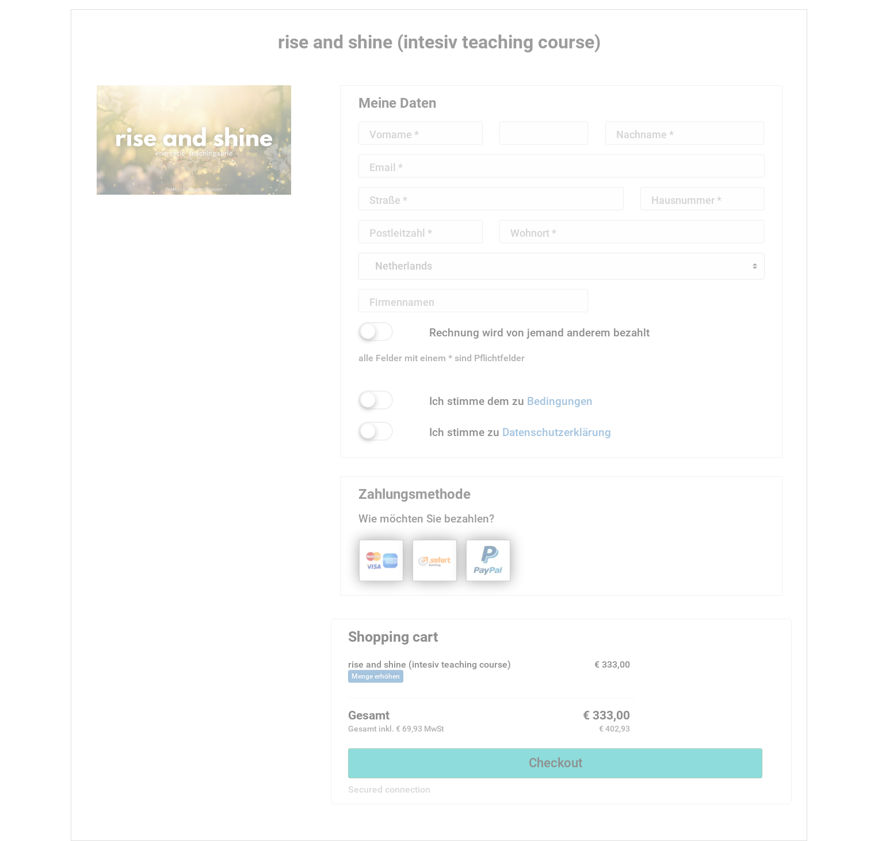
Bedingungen (560, 401)
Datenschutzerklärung (556, 432)
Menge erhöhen (376, 676)
